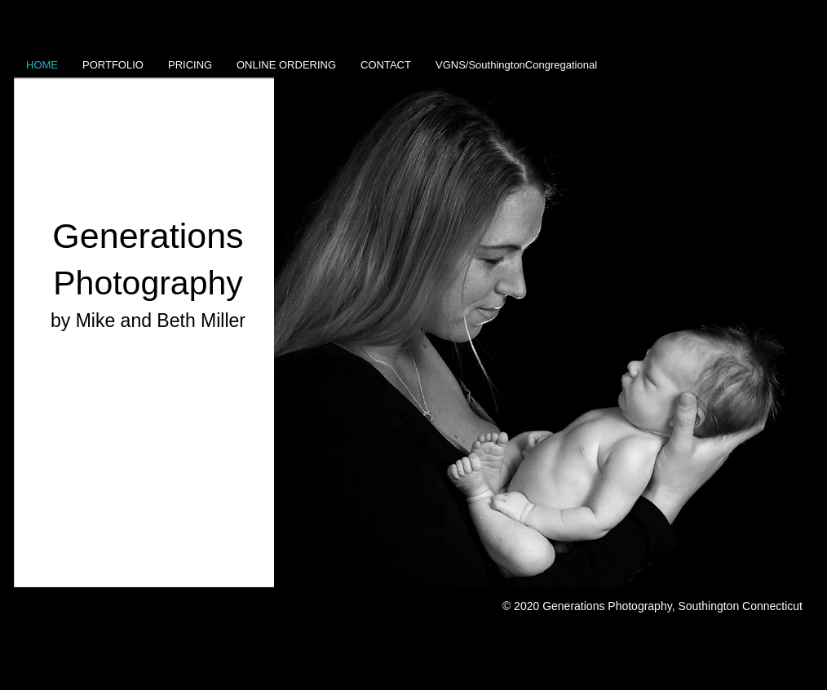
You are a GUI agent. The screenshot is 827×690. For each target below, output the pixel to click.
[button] (543, 332)
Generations (147, 235)
